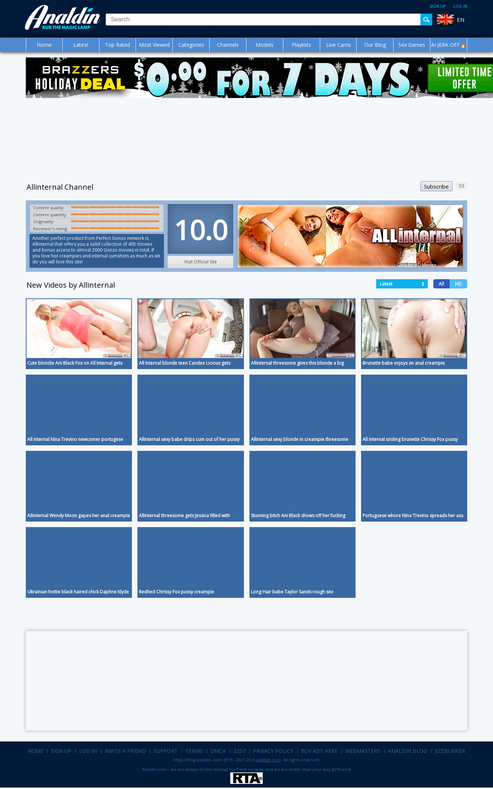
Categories (191, 44)
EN (460, 19)
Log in (460, 6)
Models (264, 44)
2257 (239, 750)
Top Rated (117, 44)
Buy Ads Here (319, 750)
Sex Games (411, 44)
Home (44, 44)
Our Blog (375, 44)
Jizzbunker (450, 750)
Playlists (301, 44)
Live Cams (338, 44)
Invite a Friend (125, 750)
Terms (194, 750)
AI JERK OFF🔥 (448, 44)
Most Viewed (154, 44)
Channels (228, 44)
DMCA (218, 750)
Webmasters (362, 750)
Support (166, 750)
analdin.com (268, 759)
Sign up (438, 6)
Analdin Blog (407, 750)
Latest (80, 44)
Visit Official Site (200, 262)
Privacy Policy (273, 750)
